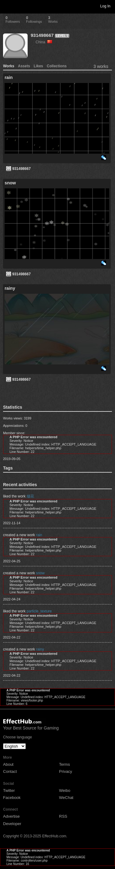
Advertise (11, 816)
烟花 (30, 496)
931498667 (42, 35)
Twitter (9, 790)
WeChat (66, 797)
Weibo (65, 790)
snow (40, 573)
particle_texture (39, 611)
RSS (63, 816)
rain (39, 535)
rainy (40, 649)
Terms (64, 764)
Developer (12, 823)
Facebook (12, 797)
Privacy (65, 771)
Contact (10, 771)
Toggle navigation (7, 6)
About (8, 764)
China (44, 42)
